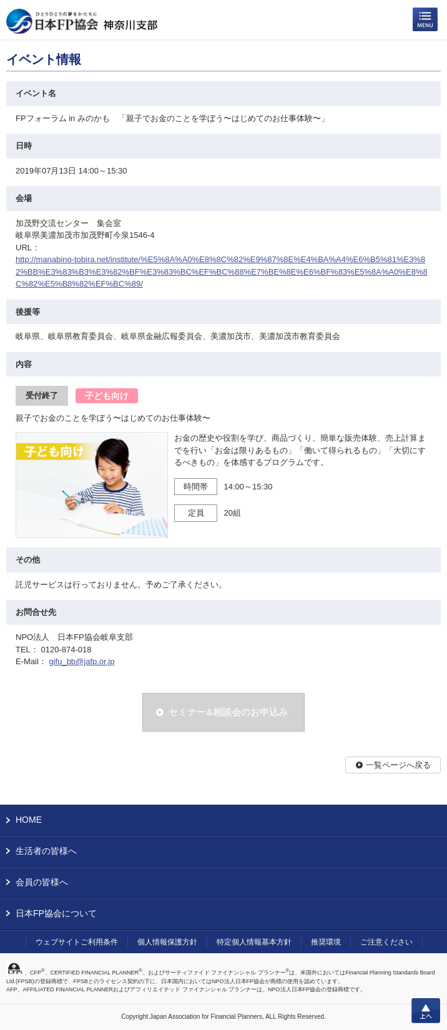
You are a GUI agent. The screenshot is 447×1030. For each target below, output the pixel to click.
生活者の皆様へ (46, 851)
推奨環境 (326, 942)
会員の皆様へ (42, 882)
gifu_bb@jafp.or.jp (81, 661)
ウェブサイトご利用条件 (77, 942)
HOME (29, 820)
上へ (426, 1011)
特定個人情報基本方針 (254, 942)
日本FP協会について (56, 913)
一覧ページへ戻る (398, 765)
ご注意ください (386, 942)
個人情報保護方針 (167, 942)
